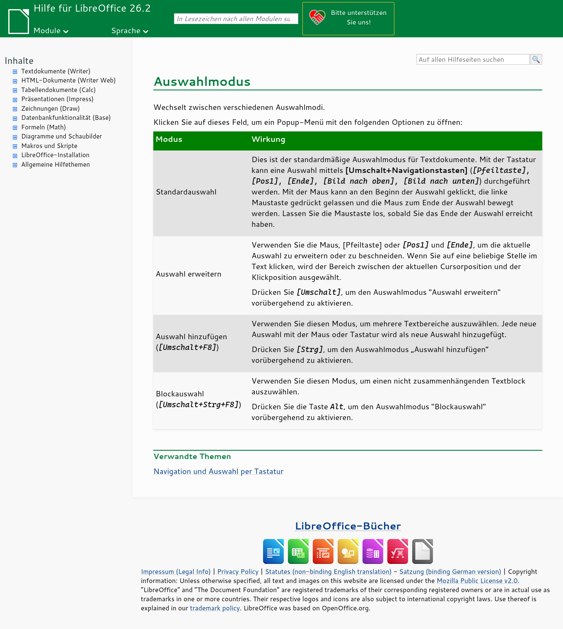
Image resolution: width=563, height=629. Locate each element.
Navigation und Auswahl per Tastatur (218, 471)
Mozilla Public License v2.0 (477, 580)
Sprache (125, 30)
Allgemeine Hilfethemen (55, 164)
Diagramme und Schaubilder (61, 136)
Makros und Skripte (49, 145)
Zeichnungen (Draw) (50, 108)
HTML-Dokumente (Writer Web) (68, 80)
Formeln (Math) (43, 127)
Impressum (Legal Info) (176, 571)
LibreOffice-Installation (55, 155)
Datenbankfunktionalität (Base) (66, 117)
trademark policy (215, 607)
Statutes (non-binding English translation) (328, 571)
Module (46, 30)
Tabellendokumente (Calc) (58, 89)
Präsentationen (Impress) (57, 99)
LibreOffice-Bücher (348, 525)
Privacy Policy (238, 571)
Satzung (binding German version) (450, 571)
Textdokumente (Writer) (56, 71)
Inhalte (19, 60)
